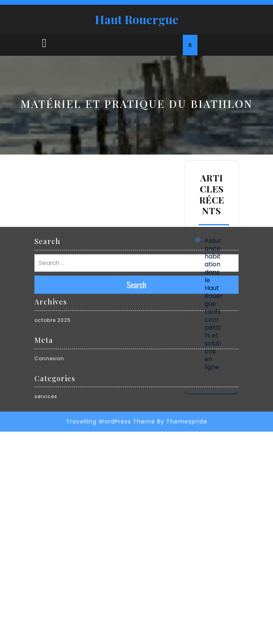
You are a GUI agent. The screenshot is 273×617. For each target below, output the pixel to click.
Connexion (49, 294)
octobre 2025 (52, 256)
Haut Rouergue (136, 19)
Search (136, 221)
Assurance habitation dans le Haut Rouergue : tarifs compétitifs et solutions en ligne (214, 304)
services (45, 332)
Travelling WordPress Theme (110, 358)
